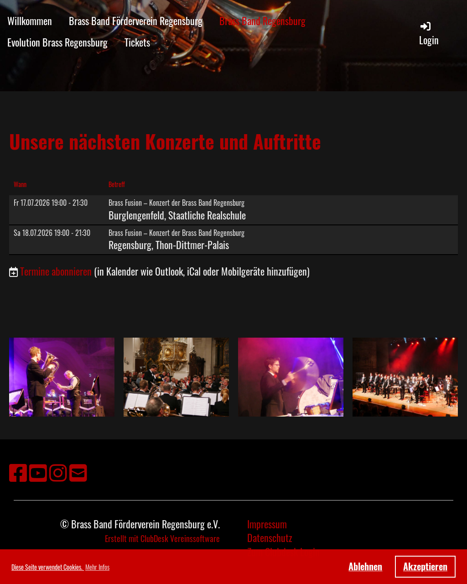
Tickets (137, 42)
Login (429, 33)
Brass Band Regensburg (262, 20)
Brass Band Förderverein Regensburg (135, 20)
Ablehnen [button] (365, 566)
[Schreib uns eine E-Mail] (78, 471)
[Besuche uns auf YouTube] (38, 471)
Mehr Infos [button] (97, 567)
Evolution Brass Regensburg (57, 42)
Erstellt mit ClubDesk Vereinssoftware (162, 538)
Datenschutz (269, 537)
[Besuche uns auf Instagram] (58, 471)
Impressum (267, 523)
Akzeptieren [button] (425, 566)
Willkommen (29, 20)
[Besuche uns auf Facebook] (18, 471)
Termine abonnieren (56, 271)
